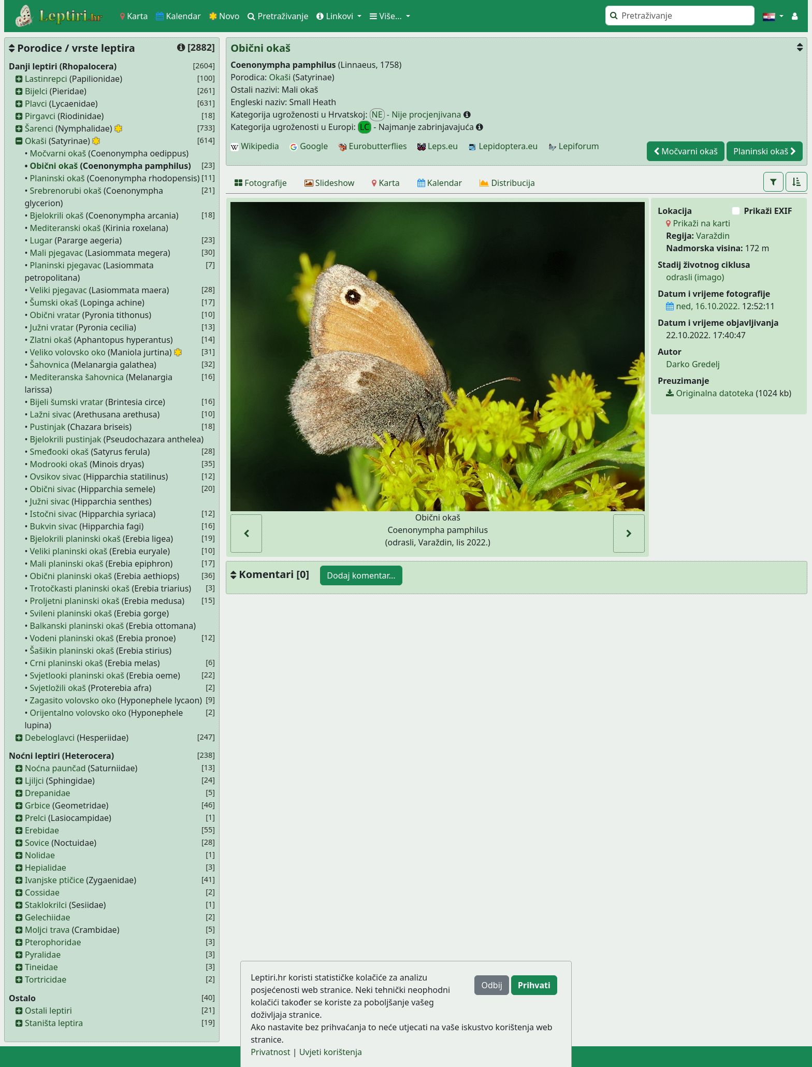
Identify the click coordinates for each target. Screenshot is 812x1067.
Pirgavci (40, 116)
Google (308, 146)
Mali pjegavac (56, 252)
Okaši (36, 141)
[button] (773, 16)
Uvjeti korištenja (330, 1052)
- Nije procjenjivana (416, 114)
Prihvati (534, 985)
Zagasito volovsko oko (73, 700)
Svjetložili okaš (58, 688)
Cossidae (42, 892)
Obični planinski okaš (71, 576)
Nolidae (40, 855)
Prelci (35, 818)
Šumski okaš (54, 302)
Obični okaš (54, 165)
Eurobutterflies (372, 146)
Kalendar (178, 16)
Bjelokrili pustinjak (66, 439)
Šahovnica (49, 364)
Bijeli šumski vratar (67, 402)
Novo (224, 16)
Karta (134, 16)
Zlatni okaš (51, 339)
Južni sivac (50, 501)
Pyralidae (43, 954)
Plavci (36, 103)
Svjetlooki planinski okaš (77, 675)
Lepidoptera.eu (503, 146)
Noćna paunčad (55, 768)
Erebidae (42, 830)
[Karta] (385, 183)
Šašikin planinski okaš (72, 650)
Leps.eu (437, 146)
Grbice (37, 805)
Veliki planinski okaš (69, 551)
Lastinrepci (46, 78)
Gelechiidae (47, 917)
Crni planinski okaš (66, 663)
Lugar (41, 240)
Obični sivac (53, 489)
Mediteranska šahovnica (77, 377)
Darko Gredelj (693, 364)
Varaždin (713, 235)
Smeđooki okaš (59, 451)
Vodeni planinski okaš (72, 638)
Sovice (37, 842)
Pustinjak (48, 426)
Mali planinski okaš (67, 563)
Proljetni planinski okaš (75, 601)
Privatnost (270, 1052)
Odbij (491, 985)
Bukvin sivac (54, 526)
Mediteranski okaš (65, 228)
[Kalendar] (440, 183)
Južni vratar (52, 327)
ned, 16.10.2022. (703, 306)
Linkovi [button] (335, 16)
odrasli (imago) (695, 277)
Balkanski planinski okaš (77, 625)
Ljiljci (34, 780)
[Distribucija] (507, 183)
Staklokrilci (46, 905)
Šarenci (39, 128)
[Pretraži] (680, 15)
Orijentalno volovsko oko (78, 712)
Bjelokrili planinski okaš (75, 538)
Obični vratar (55, 315)
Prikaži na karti (698, 223)
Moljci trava (47, 929)
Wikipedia (254, 146)
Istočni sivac (53, 514)
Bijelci (36, 91)
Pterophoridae (53, 942)
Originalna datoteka (709, 393)
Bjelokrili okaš (57, 215)
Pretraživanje (278, 16)
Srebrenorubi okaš (66, 190)
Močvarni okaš (58, 153)
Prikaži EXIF (768, 211)
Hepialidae (45, 867)
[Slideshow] (330, 183)
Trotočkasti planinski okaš (80, 588)
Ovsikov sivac (55, 476)
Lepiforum (573, 146)
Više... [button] (387, 16)
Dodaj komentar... (361, 575)
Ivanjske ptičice (54, 880)
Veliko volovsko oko (68, 352)
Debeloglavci (50, 737)
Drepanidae (47, 793)
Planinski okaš (57, 178)
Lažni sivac (50, 414)
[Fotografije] (261, 183)
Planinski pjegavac (66, 265)
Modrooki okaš (59, 464)
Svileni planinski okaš (71, 613)
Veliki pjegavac (58, 290)
